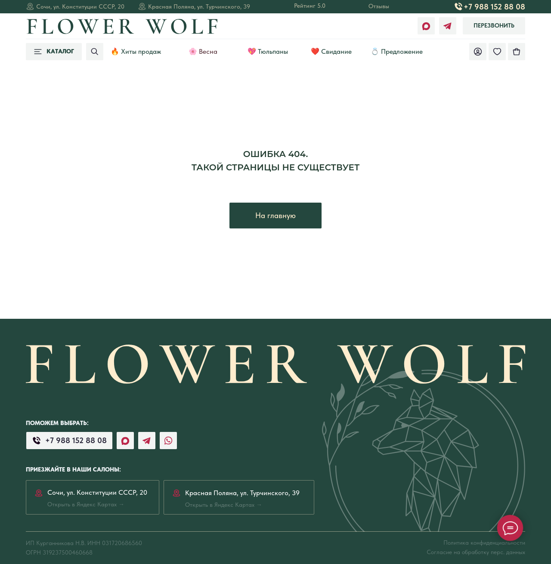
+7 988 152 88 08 (494, 6)
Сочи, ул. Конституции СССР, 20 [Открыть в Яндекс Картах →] (80, 6)
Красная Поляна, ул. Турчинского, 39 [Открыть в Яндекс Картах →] (199, 6)
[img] (516, 51)
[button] (494, 25)
